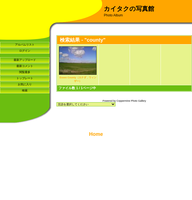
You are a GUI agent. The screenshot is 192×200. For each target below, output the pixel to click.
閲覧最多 (24, 72)
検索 (25, 90)
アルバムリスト (25, 44)
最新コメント (24, 66)
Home (96, 134)
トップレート (24, 78)
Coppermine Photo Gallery (131, 100)
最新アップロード (25, 59)
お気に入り (25, 84)
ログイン (24, 50)
